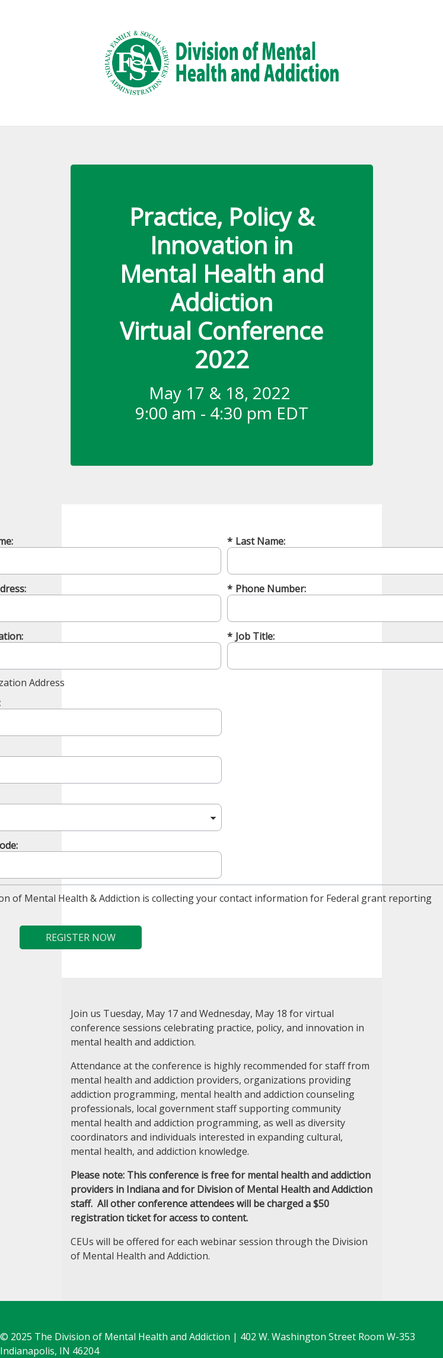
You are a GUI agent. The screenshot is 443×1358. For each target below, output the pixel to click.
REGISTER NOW (81, 937)
